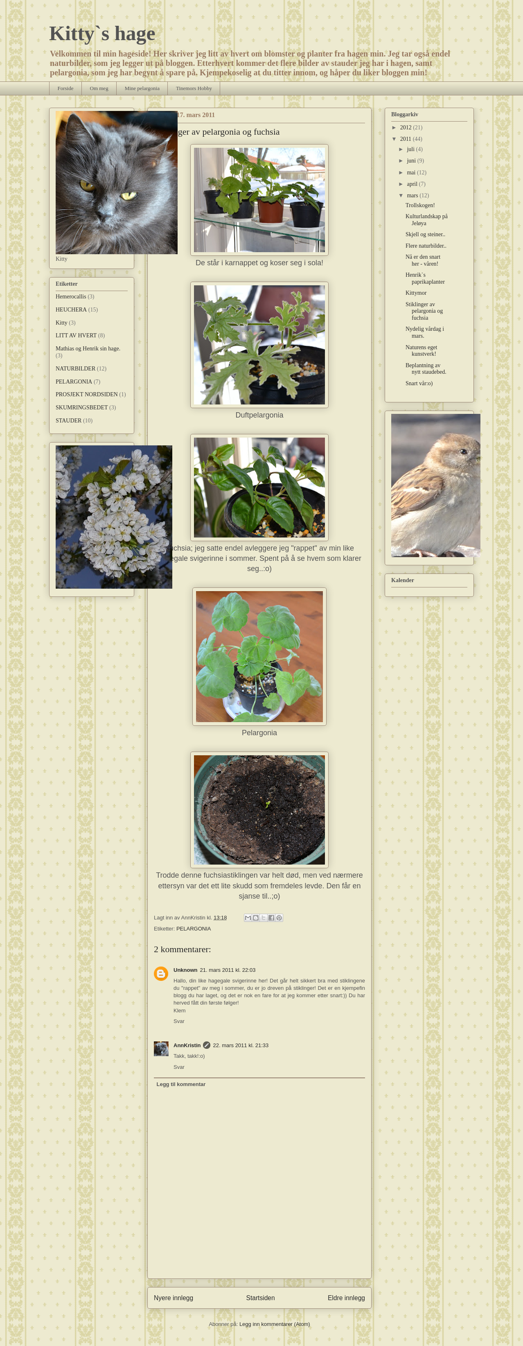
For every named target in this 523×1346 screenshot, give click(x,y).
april (413, 184)
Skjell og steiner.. (425, 234)
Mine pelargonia (142, 88)
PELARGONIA (193, 929)
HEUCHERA (71, 310)
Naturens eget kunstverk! (421, 350)
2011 (406, 139)
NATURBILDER (75, 369)
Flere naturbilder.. (426, 246)
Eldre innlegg (346, 1297)
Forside (66, 88)
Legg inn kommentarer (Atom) (274, 1324)
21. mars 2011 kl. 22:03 (228, 970)
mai (412, 172)
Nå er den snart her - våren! (423, 260)
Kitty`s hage (102, 33)
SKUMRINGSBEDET (82, 407)
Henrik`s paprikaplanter (425, 278)
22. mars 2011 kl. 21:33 (240, 1045)
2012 (406, 127)
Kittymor (416, 293)
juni (412, 161)
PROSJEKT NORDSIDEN (87, 394)
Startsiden (260, 1297)
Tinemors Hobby (194, 88)
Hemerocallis (71, 297)
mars (413, 195)
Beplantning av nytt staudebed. (426, 368)
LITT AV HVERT (76, 335)
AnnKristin (187, 1045)
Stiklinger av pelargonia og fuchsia (424, 311)
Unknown (186, 970)
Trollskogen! (420, 205)
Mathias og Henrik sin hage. (88, 349)
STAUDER (68, 421)
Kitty (62, 323)
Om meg (99, 88)
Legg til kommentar (181, 1084)
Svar (179, 1021)
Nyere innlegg (173, 1297)
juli (411, 149)
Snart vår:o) (419, 383)
